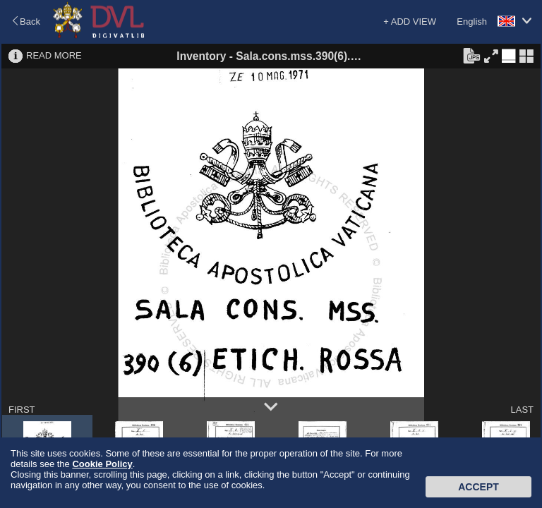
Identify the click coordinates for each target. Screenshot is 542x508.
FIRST (21, 409)
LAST (522, 409)
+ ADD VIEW (409, 21)
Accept (478, 486)
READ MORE (54, 55)
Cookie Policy (102, 464)
